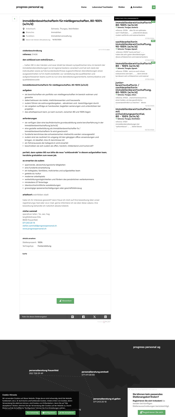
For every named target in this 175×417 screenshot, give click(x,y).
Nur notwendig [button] (32, 413)
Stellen (121, 7)
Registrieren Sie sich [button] (151, 412)
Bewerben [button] (65, 300)
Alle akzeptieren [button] (66, 413)
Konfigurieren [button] (49, 413)
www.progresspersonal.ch (34, 228)
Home (84, 7)
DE (154, 7)
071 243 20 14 (29, 223)
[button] (14, 18)
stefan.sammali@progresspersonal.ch (40, 226)
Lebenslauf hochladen (102, 7)
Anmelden (136, 7)
